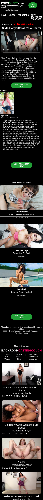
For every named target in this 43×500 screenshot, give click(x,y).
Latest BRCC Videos (7, 356)
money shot (35, 137)
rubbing (9, 145)
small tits (30, 145)
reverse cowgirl (24, 144)
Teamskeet (20, 182)
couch (32, 128)
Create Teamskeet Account (19, 331)
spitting (13, 147)
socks (36, 145)
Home (3, 15)
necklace (15, 138)
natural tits (7, 138)
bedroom (24, 122)
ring (32, 144)
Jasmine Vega (21, 250)
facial (20, 131)
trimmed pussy (8, 149)
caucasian (6, 128)
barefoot (14, 122)
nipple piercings (24, 138)
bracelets (34, 124)
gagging (6, 133)
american (28, 121)
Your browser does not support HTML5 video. (21, 43)
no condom (35, 138)
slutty (24, 145)
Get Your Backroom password (33, 356)
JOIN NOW (33, 5)
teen (33, 147)
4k (24, 121)
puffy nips (15, 144)
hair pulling (14, 133)
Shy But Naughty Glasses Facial (21, 214)
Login (26, 333)
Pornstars (23, 15)
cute (21, 129)
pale (28, 140)
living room (22, 135)
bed (19, 122)
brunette (21, 126)
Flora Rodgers (21, 212)
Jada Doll (21, 289)
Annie (28, 393)
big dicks (14, 124)
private (12, 142)
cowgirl (5, 129)
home (20, 133)
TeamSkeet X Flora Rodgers (22, 218)
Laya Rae (4, 115)
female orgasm (28, 131)
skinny (19, 145)
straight (19, 147)
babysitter (6, 122)
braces (5, 126)
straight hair (27, 147)
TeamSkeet (14, 10)
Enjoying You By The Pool (21, 292)
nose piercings (8, 140)
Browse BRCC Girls (19, 356)
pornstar (6, 142)
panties (33, 140)
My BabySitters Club (24, 24)
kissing (5, 135)
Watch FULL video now (9, 118)
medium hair (17, 137)
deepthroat (27, 129)
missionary (26, 137)
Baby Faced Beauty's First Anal (21, 496)
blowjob (20, 124)
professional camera (23, 142)
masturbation (31, 135)
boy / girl (27, 124)
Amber (21, 462)
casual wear (29, 126)
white (16, 149)
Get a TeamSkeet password (36, 17)
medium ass (7, 137)
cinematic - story (23, 128)
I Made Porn (21, 256)
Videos (12, 15)
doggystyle (7, 131)
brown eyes (13, 126)
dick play (35, 129)
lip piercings (13, 135)
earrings (15, 131)
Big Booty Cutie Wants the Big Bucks (21, 426)
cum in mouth (14, 129)
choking (14, 128)
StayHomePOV (21, 295)
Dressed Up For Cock (21, 253)
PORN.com (12, 3)
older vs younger (20, 140)
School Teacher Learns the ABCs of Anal (21, 389)
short (14, 145)
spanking (6, 147)
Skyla (28, 430)
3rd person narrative (15, 121)
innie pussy (33, 133)
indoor (25, 133)
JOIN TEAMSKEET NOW (21, 85)
